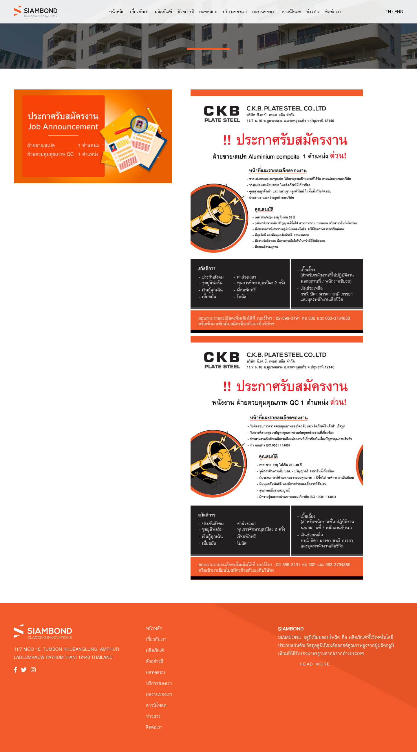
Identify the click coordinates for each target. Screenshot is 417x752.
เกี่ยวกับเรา (139, 11)
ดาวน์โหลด (291, 11)
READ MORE (315, 664)
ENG (398, 11)
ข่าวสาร (313, 11)
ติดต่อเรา (333, 11)
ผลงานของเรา (264, 11)
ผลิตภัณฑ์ (163, 11)
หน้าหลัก (117, 11)
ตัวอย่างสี (186, 11)
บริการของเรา (235, 11)
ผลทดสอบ (208, 11)
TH (388, 11)
